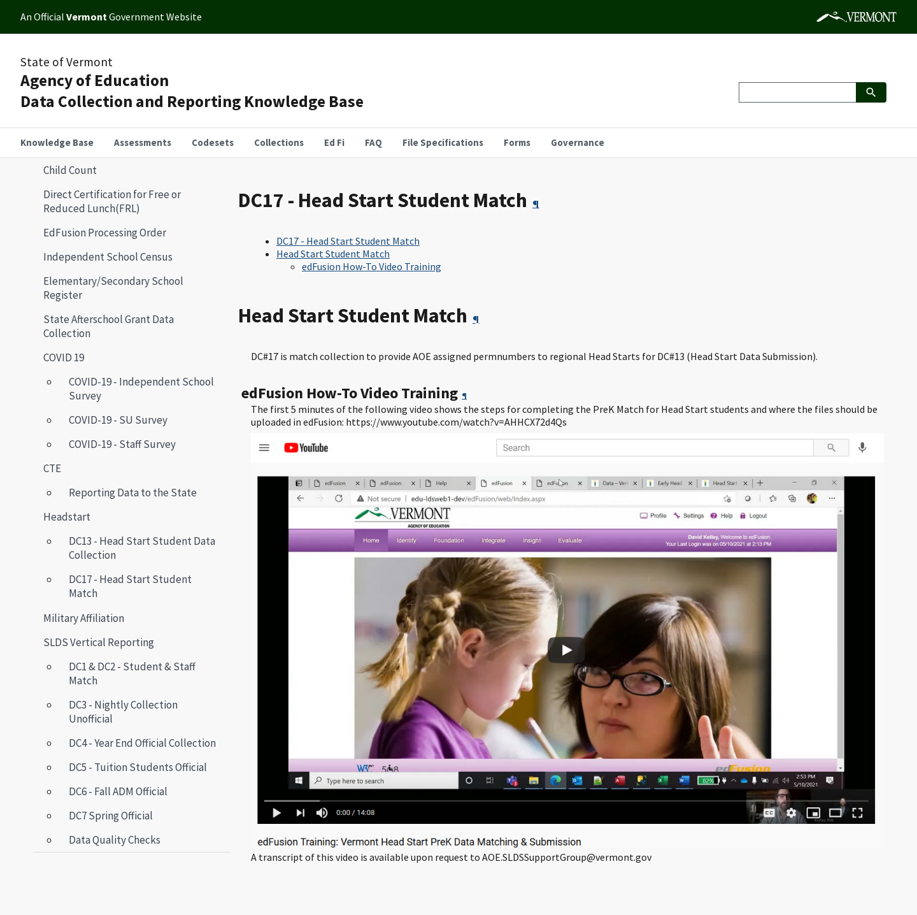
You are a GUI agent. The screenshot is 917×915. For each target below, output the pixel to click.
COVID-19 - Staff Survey (122, 444)
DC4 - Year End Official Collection (142, 743)
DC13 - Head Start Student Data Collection (142, 548)
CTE (52, 468)
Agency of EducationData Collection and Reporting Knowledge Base (192, 91)
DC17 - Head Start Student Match (125, 586)
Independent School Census (108, 257)
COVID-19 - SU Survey (118, 420)
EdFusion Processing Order (104, 233)
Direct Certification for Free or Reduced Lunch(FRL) (112, 201)
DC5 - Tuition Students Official (138, 767)
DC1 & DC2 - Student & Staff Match (132, 673)
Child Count (70, 170)
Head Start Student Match (333, 253)
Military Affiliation (83, 618)
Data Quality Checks (114, 840)
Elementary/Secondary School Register (113, 288)
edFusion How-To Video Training (371, 266)
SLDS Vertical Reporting (98, 642)
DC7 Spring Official (111, 816)
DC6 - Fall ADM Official (118, 791)
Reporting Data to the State (133, 493)
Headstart (61, 517)
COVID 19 (63, 357)
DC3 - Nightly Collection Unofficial (123, 712)
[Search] (797, 92)
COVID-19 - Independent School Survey (141, 389)
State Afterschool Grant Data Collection (108, 326)
